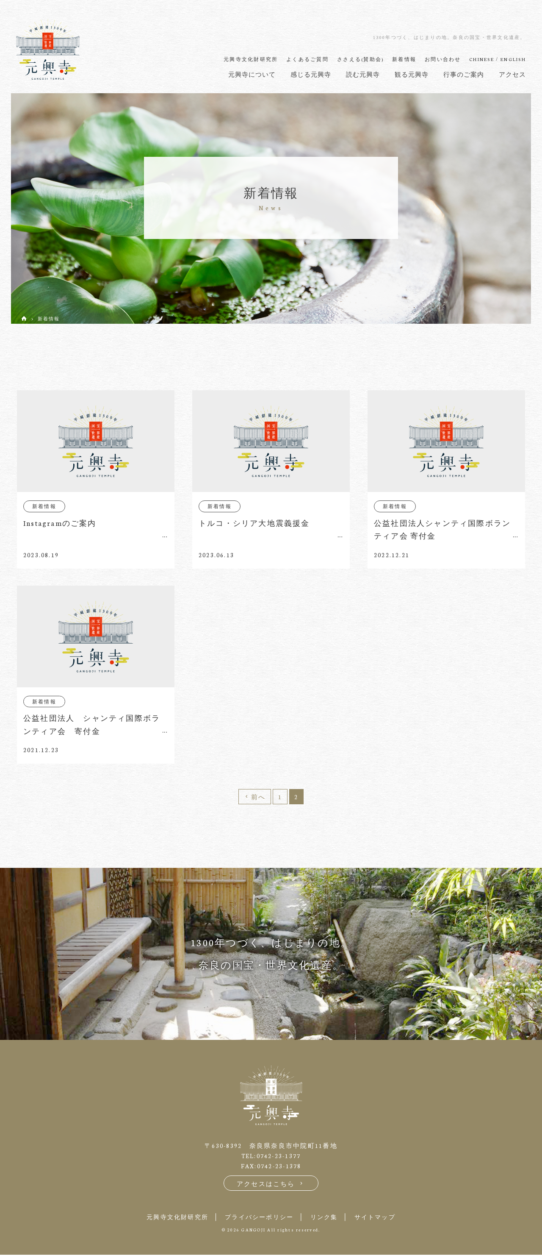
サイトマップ (381, 1218)
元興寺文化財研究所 (171, 1218)
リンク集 (327, 1218)
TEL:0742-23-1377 (271, 1157)
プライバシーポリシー (258, 1218)
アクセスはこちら (271, 1185)
